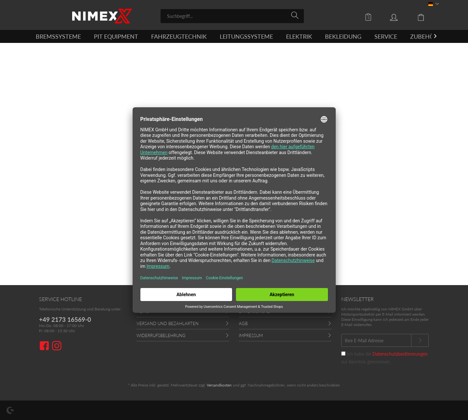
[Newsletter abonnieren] (420, 340)
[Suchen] (296, 15)
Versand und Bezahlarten (167, 323)
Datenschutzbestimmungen (400, 354)
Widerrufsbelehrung (161, 335)
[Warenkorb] (425, 16)
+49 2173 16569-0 (65, 319)
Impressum (251, 335)
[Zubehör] (424, 36)
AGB (243, 323)
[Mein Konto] (400, 16)
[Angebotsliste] (370, 16)
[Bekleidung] (343, 36)
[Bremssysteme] (58, 36)
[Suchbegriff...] (232, 16)
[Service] (386, 36)
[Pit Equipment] (116, 36)
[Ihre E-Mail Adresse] (376, 340)
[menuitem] (232, 16)
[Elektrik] (299, 36)
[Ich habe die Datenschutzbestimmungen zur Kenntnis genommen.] (343, 353)
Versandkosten (219, 385)
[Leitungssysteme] (246, 36)
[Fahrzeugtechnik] (179, 36)
